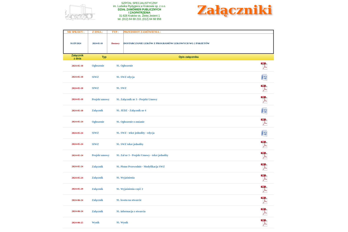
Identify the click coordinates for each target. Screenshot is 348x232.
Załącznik (97, 110)
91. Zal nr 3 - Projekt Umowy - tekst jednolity (142, 155)
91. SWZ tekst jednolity (130, 144)
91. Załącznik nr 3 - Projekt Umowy (137, 99)
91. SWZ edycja (125, 77)
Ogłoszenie (98, 65)
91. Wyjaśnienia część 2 (130, 189)
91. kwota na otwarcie (129, 200)
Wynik (95, 222)
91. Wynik (122, 222)
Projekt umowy (100, 99)
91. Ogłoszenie (125, 65)
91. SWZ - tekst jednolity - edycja (135, 132)
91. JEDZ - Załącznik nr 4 (131, 110)
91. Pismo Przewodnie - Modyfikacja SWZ (141, 166)
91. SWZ (122, 88)
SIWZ (95, 77)
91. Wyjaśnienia (125, 177)
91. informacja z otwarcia (131, 211)
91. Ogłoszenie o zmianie (130, 121)
